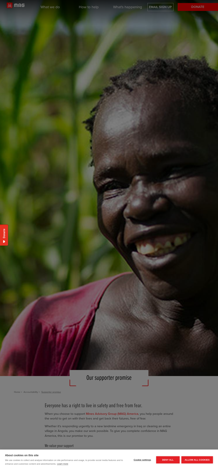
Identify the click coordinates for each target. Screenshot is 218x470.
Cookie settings (142, 460)
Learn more (62, 464)
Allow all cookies (197, 460)
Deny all (168, 460)
